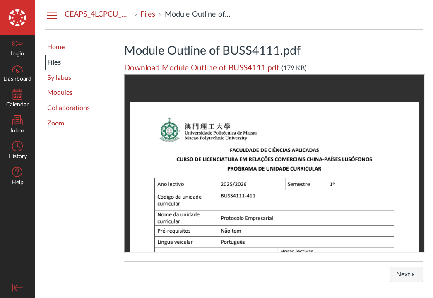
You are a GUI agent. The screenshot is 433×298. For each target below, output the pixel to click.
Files (54, 62)
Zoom (55, 123)
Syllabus (59, 77)
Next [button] (406, 274)
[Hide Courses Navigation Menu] (52, 15)
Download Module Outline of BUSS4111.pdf (201, 68)
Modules (59, 92)
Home (56, 47)
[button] (17, 177)
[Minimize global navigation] (17, 287)
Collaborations (68, 108)
